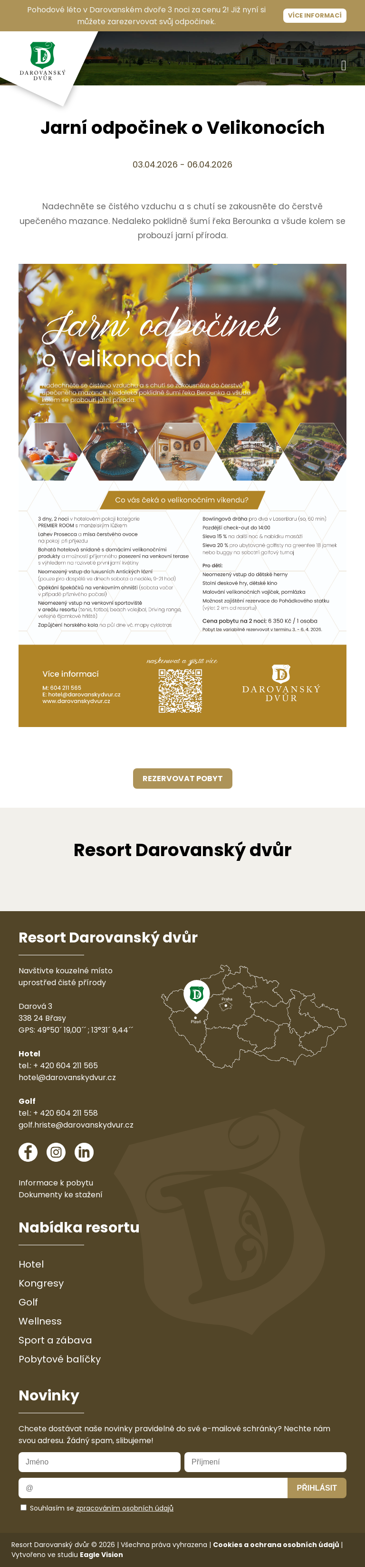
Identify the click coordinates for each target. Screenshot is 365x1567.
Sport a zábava (55, 1340)
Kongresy (41, 1283)
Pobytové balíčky (60, 1359)
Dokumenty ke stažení (61, 1194)
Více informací (315, 15)
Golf (28, 1302)
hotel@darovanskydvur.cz (67, 1077)
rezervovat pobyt (183, 778)
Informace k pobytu (56, 1182)
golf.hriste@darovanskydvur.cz (76, 1124)
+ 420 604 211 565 (65, 1065)
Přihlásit (317, 1488)
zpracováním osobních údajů (124, 1508)
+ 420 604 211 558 (65, 1113)
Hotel (31, 1264)
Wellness (40, 1321)
